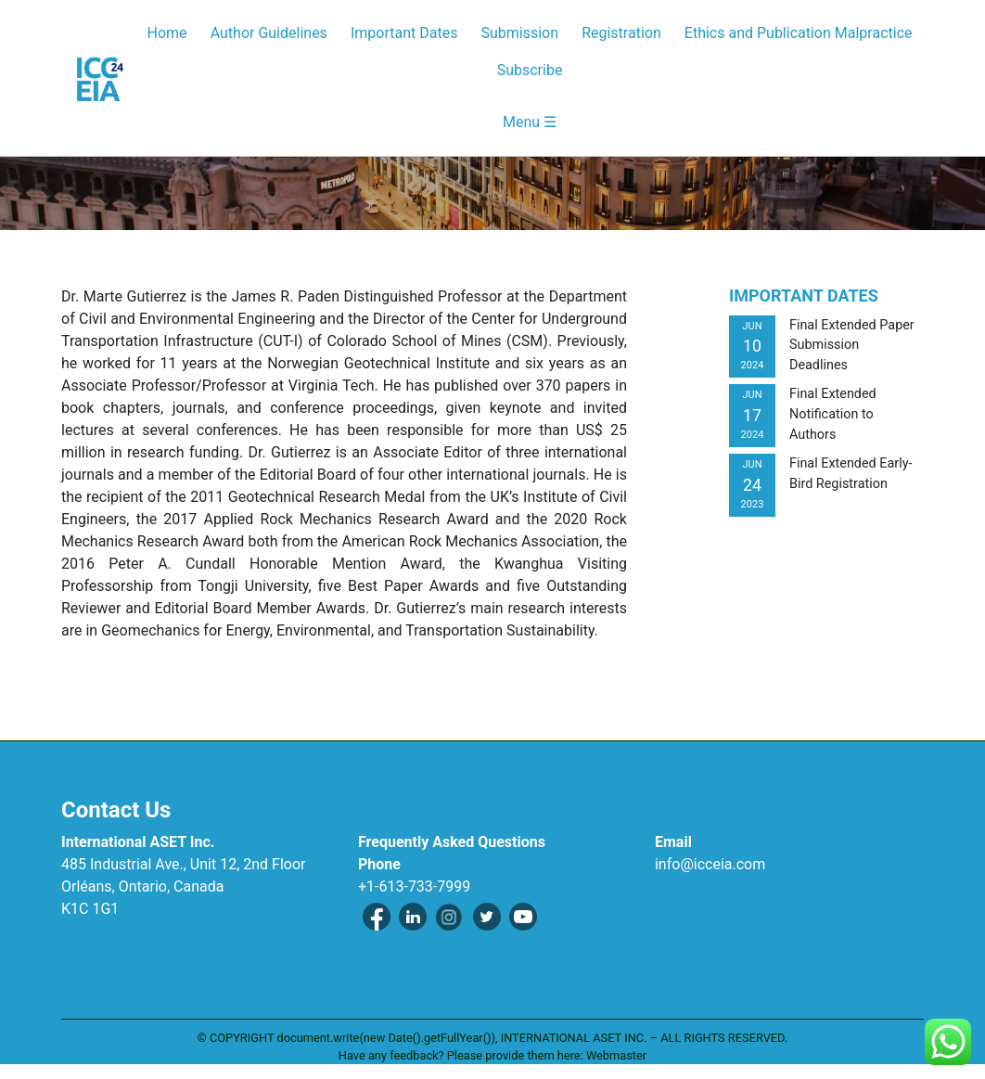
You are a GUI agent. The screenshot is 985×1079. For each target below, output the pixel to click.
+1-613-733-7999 (414, 886)
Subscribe (530, 70)
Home (167, 33)
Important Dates (404, 33)
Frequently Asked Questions (451, 842)
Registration (621, 33)
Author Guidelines (269, 33)
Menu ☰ (529, 122)
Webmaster (616, 1055)
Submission (519, 33)
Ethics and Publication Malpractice (798, 33)
